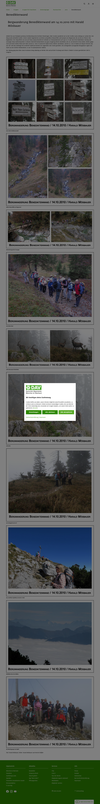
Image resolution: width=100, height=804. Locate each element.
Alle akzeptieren (66, 412)
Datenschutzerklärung (32, 417)
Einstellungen (33, 412)
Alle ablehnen (50, 412)
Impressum (42, 417)
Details (35, 408)
